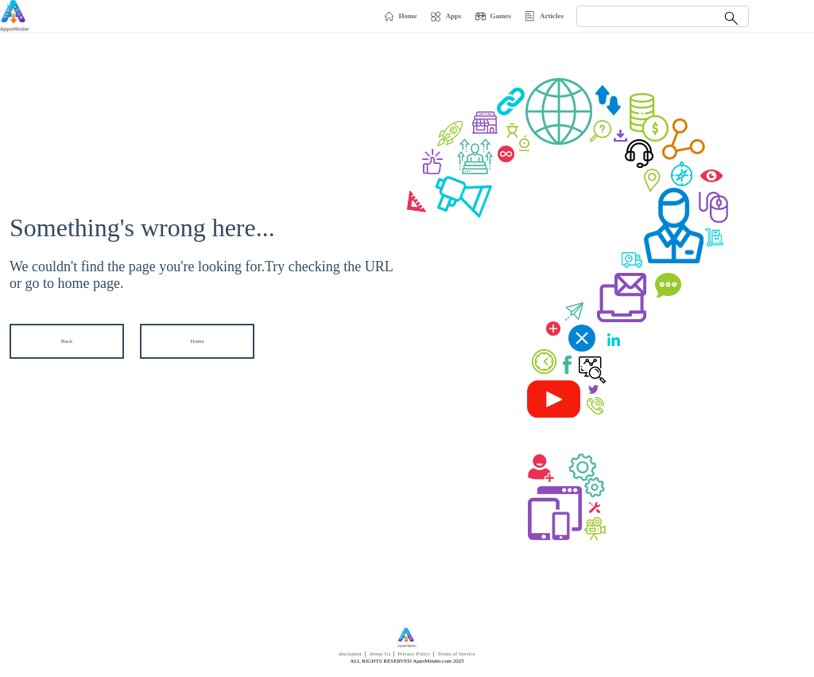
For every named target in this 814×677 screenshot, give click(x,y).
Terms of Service (456, 654)
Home (197, 341)
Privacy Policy (413, 654)
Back (66, 341)
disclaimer (350, 654)
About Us (379, 654)
